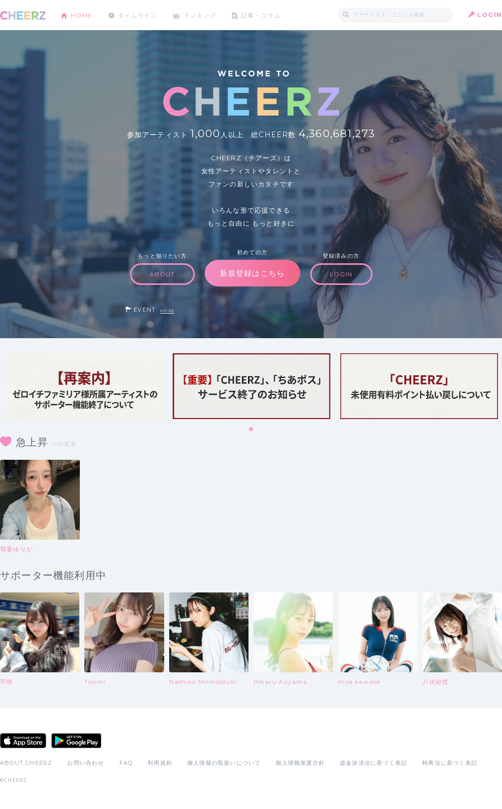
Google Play (76, 740)
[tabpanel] (84, 386)
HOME (82, 15)
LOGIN (489, 15)
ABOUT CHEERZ (26, 762)
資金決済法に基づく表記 (373, 762)
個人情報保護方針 (300, 762)
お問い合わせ (85, 762)
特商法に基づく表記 (449, 762)
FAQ (126, 762)
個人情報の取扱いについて (224, 762)
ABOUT (162, 274)
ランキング (201, 15)
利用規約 (160, 762)
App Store (23, 740)
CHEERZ (23, 15)
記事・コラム (262, 15)
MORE (167, 311)
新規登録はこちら (252, 273)
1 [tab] (251, 429)
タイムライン (138, 15)
